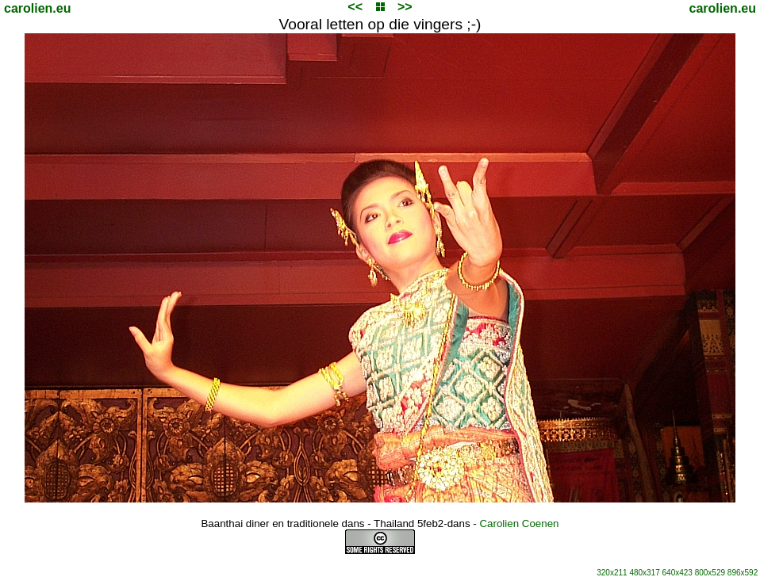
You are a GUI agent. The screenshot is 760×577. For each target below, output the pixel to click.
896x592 (742, 572)
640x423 (677, 572)
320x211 (612, 572)
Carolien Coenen (518, 523)
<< (355, 6)
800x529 (710, 572)
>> (405, 6)
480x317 (644, 572)
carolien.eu (37, 8)
